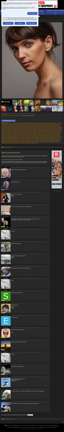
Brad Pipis (55, 124)
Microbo (45, 136)
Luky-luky (45, 134)
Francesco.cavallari (33, 129)
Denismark (29, 127)
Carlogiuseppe (33, 125)
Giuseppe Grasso (20, 132)
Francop (50, 129)
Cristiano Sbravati (35, 126)
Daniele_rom (56, 126)
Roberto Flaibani (10, 140)
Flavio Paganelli (7, 129)
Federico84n (46, 128)
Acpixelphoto (23, 123)
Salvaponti (46, 140)
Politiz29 (14, 139)
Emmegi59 (3, 128)
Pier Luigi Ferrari (46, 138)
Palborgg (37, 137)
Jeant (26, 133)
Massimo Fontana (52, 135)
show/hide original (42, 167)
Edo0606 (51, 127)
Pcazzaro (7, 138)
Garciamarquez (36, 130)
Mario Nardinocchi (35, 135)
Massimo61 (10, 136)
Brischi (59, 124)
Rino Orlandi (46, 139)
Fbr (42, 128)
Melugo (35, 136)
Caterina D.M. (43, 125)
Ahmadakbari (43, 123)
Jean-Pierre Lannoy (21, 133)
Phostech (36, 138)
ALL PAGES (6, 147)
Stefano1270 (7, 142)
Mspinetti (8, 137)
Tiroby (38, 142)
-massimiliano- (14, 123)
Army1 (34, 124)
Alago (48, 123)
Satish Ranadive (52, 140)
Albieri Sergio (5, 376)
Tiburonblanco (27, 142)
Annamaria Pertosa (9, 124)
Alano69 (50, 123)
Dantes (60, 126)
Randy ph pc (31, 139)
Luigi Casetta (34, 134)
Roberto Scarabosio (17, 140)
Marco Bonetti (56, 134)
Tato (18, 142)
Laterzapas (54, 133)
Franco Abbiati (39, 129)
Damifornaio (44, 126)
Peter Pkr (32, 138)
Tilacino (32, 142)
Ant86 (14, 124)
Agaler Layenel (35, 123)
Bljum (49, 124)
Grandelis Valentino (44, 132)
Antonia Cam (18, 124)
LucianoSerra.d (23, 134)
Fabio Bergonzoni (17, 128)
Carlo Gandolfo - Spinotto (15, 125)
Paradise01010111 (49, 137)
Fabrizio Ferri (34, 128)
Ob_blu (31, 137)
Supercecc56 (15, 142)
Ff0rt (50, 128)
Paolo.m (44, 137)
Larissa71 (45, 133)
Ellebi (60, 127)
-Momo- (10, 123)
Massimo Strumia (5, 136)
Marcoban (17, 135)
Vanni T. (47, 142)
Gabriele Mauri (17, 130)
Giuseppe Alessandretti (12, 132)
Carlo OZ (28, 125)
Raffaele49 (27, 139)
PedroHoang (11, 138)
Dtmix (47, 127)
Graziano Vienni (55, 132)
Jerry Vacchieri (30, 133)
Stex (11, 142)
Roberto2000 (36, 140)
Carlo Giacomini (23, 125)
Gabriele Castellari (10, 130)
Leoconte (58, 133)
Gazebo (40, 130)
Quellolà (22, 139)
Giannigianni (34, 131)
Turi (40, 142)
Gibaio (44, 131)
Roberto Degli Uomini (5, 192)
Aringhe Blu (30, 124)
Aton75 (42, 124)
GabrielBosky (4, 130)
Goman (38, 132)
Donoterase (37, 127)
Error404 (11, 128)
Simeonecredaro (36, 141)
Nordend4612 (26, 137)
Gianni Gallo (29, 131)
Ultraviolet (43, 142)
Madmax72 (51, 134)
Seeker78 (5, 290)
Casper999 (38, 125)
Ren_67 (35, 139)
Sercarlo (7, 141)
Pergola (22, 138)
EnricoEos (8, 128)
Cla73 (53, 125)
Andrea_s (3, 124)
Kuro (41, 133)
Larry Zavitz (49, 133)
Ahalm (40, 123)
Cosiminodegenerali (19, 126)
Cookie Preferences (33, 427)
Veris (54, 142)
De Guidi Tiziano (20, 127)
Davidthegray (13, 127)
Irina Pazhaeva (21, 113)
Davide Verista (8, 127)
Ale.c (5, 204)
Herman (60, 132)
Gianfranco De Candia (16, 131)
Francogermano (46, 129)
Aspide (39, 124)
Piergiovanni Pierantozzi (54, 138)
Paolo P (40, 137)
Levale (3, 134)
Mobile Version (9, 427)
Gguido (43, 130)
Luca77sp (18, 134)
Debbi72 (24, 127)
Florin (12, 129)
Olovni (34, 137)
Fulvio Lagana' (55, 129)
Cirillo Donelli (48, 125)
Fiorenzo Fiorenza (54, 128)
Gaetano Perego (29, 130)
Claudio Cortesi (57, 125)
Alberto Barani (59, 123)
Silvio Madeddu (30, 141)
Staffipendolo (53, 141)
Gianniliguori (40, 131)
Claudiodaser (10, 126)
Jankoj (11, 133)
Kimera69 (38, 133)
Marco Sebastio (12, 135)
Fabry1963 (40, 128)
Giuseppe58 (34, 132)
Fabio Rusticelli (29, 128)
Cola (14, 126)
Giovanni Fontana (57, 131)
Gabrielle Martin (23, 130)
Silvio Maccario (24, 141)
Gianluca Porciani (23, 131)
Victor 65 (57, 142)
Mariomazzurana (42, 135)
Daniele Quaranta (50, 126)
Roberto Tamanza (24, 140)
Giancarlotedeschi (8, 131)
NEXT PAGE (12, 147)
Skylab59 (46, 141)
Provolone (19, 139)
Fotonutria (21, 129)
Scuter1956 (4, 141)
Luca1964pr (13, 134)
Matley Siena (15, 136)
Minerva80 (49, 136)
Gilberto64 (47, 131)
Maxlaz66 (31, 136)
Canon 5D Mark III (5, 115)
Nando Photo (15, 137)
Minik (53, 136)
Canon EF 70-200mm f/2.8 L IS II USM (16, 115)
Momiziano (59, 136)
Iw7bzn (8, 133)
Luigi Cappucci (29, 134)
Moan (55, 136)
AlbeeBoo (54, 123)
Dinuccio (32, 127)
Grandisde (50, 132)
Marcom (25, 135)
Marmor (46, 135)
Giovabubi (52, 131)
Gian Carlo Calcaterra (53, 130)
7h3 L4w (19, 123)
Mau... (19, 136)
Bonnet (51, 124)
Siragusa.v (42, 141)
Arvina (36, 124)
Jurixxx (35, 133)
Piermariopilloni (4, 139)
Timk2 (35, 142)
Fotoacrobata (15, 129)
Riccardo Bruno (40, 139)
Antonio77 (23, 124)
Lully (48, 134)
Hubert (5, 133)
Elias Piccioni (56, 127)
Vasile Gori (51, 142)
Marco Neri (7, 135)
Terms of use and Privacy (24, 427)
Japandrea (15, 133)
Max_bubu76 (27, 136)
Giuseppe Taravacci (28, 132)
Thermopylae (22, 142)
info (58, 191)
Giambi (47, 130)
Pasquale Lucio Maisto (58, 137)
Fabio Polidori (23, 128)
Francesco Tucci (26, 129)
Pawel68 (3, 138)
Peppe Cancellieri (17, 138)
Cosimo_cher (25, 126)
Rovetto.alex (41, 140)
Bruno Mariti (4, 125)
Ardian (26, 124)
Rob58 (50, 139)
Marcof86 (21, 135)
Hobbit (3, 133)
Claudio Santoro (4, 126)
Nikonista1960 (21, 137)
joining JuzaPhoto (11, 159)
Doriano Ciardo (42, 127)
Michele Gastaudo (40, 136)
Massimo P (58, 135)
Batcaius (45, 124)
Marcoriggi (29, 135)
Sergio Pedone (18, 141)
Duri (49, 127)
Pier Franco (41, 138)
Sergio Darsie (12, 141)
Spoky (49, 141)
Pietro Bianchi (10, 139)
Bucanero (8, 125)
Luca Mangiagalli (7, 134)
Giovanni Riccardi (5, 132)
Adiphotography (29, 123)
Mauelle (22, 136)
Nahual (11, 137)
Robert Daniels (54, 139)
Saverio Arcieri (57, 140)
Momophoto (4, 137)
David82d (3, 127)
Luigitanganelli (40, 134)
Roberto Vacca (31, 140)
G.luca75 (60, 129)
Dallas (40, 126)
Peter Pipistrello (27, 138)
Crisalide (30, 126)
